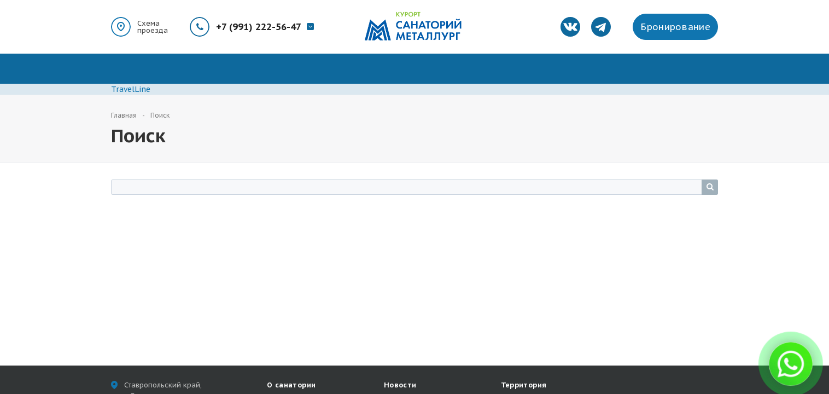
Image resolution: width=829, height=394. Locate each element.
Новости (400, 385)
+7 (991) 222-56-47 (258, 26)
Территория (524, 385)
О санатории (291, 385)
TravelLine (130, 89)
